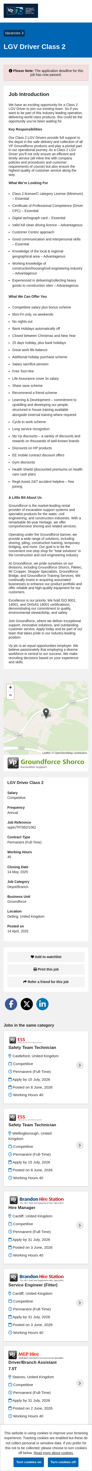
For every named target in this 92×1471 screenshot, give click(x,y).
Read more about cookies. (54, 1453)
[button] (46, 713)
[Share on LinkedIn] (42, 1004)
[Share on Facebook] (11, 1004)
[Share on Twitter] (27, 1004)
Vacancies (14, 33)
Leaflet (46, 752)
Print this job (46, 969)
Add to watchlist (46, 957)
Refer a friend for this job (45, 982)
